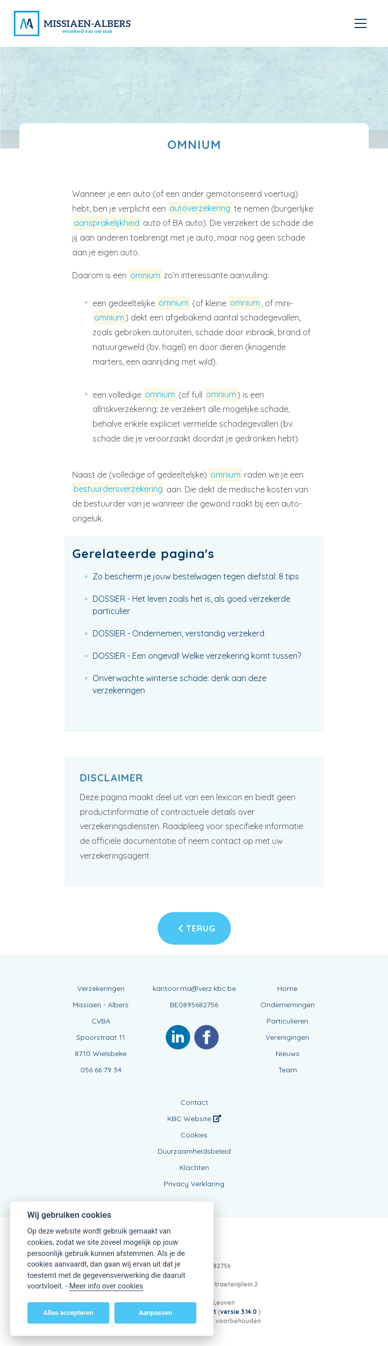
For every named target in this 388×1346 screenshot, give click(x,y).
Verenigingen (287, 1037)
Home (287, 988)
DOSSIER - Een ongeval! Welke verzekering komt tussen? (197, 656)
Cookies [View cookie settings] (194, 1134)
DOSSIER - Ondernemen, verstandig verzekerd (178, 633)
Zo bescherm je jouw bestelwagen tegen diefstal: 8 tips (196, 576)
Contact (194, 1102)
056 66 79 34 (101, 1069)
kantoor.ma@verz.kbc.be (194, 988)
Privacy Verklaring (194, 1183)
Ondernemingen (287, 1004)
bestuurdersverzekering (118, 489)
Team (287, 1069)
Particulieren (287, 1021)
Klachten (194, 1167)
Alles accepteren (68, 1312)
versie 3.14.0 (239, 1311)
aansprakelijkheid (106, 223)
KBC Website (194, 1118)
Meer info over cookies (106, 1286)
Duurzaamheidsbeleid (194, 1151)
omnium (145, 275)
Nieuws (288, 1053)
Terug (197, 928)
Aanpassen (155, 1312)
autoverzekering (199, 208)
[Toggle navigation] (360, 23)
